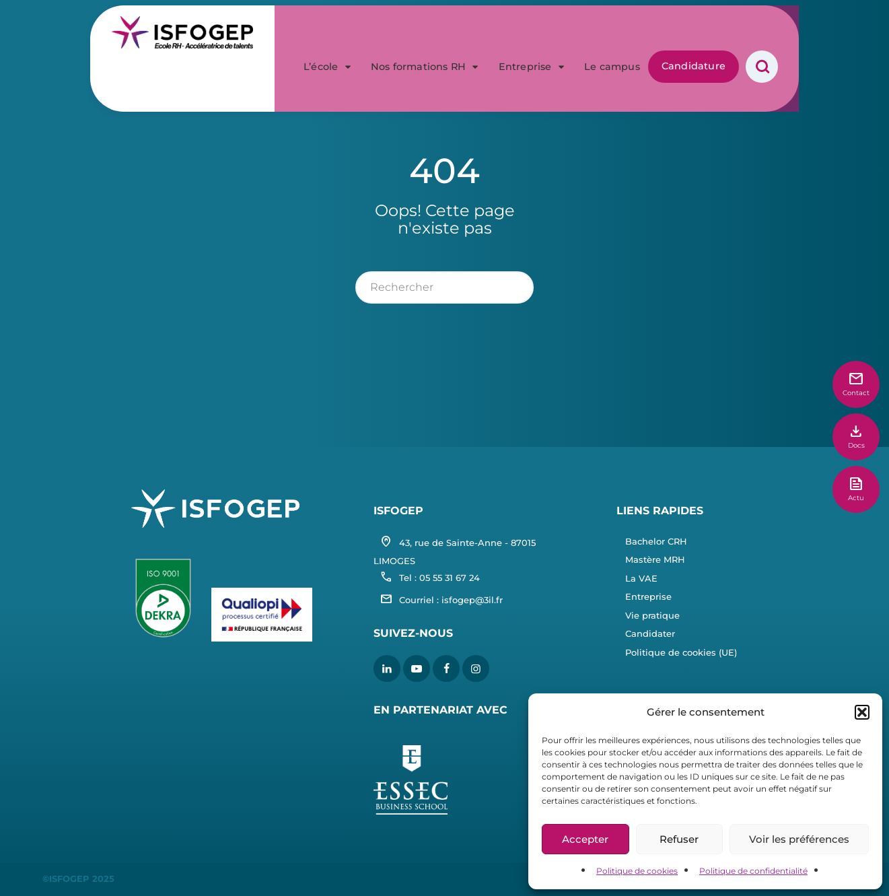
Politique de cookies (637, 871)
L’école (329, 32)
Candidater (650, 633)
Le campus (612, 32)
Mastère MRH (655, 559)
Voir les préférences (799, 839)
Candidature (693, 32)
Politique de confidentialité (753, 871)
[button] (862, 712)
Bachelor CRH (656, 541)
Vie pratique (652, 615)
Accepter (585, 839)
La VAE (641, 578)
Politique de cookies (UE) (681, 652)
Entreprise (533, 32)
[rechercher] (444, 287)
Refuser (679, 839)
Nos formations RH (427, 32)
